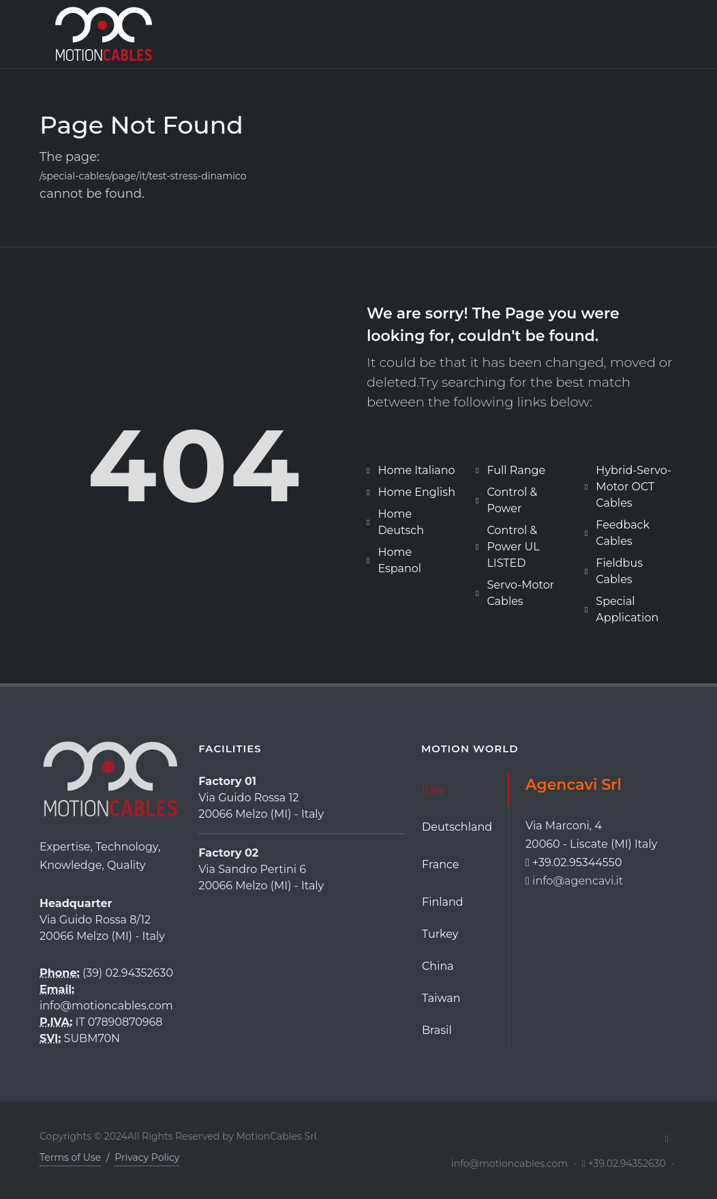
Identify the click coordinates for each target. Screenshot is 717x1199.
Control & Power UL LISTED (513, 546)
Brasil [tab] (437, 1030)
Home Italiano (416, 470)
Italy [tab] (433, 789)
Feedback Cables (623, 533)
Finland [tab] (442, 901)
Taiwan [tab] (441, 998)
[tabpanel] (601, 832)
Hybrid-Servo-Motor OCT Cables (633, 486)
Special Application (627, 609)
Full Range (516, 470)
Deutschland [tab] (457, 826)
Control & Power (512, 500)
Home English (416, 492)
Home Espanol (399, 560)
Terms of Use (70, 1157)
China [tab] (438, 966)
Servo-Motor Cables (520, 593)
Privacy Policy (147, 1157)
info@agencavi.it (577, 880)
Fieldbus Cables (619, 571)
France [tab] (440, 864)
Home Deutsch (401, 522)
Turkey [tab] (440, 934)
